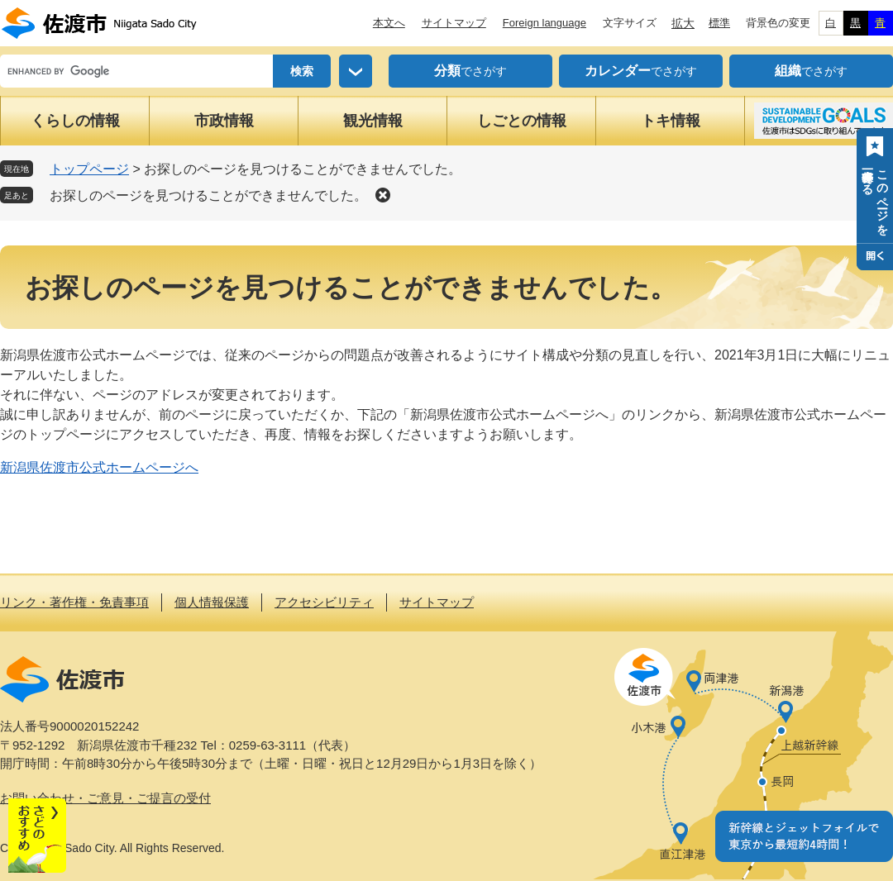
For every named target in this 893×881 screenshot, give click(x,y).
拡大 (683, 23)
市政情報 (224, 120)
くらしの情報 (75, 120)
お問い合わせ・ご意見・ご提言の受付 (105, 798)
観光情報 (373, 120)
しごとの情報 (521, 120)
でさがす (470, 71)
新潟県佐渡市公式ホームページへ (99, 467)
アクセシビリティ (324, 602)
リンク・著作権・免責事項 (74, 602)
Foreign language (544, 23)
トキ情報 (670, 120)
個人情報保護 (211, 602)
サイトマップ (454, 23)
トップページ (89, 169)
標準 (719, 23)
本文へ (389, 23)
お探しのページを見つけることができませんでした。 (208, 195)
